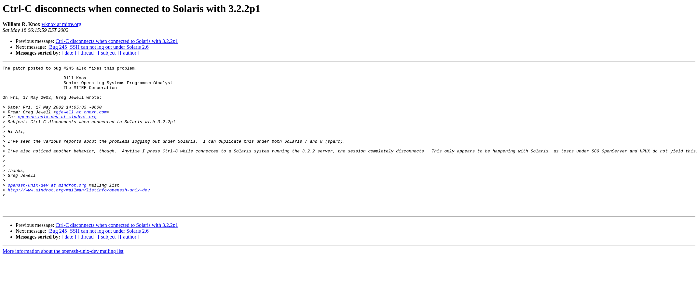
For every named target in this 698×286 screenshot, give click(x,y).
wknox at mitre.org (61, 24)
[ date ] (69, 53)
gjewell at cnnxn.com (81, 121)
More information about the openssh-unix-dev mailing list (63, 280)
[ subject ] (108, 53)
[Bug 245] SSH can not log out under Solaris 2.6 (98, 47)
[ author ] (130, 53)
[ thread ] (87, 53)
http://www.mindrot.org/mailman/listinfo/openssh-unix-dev (79, 215)
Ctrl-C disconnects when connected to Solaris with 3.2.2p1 (117, 41)
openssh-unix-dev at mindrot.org (57, 127)
